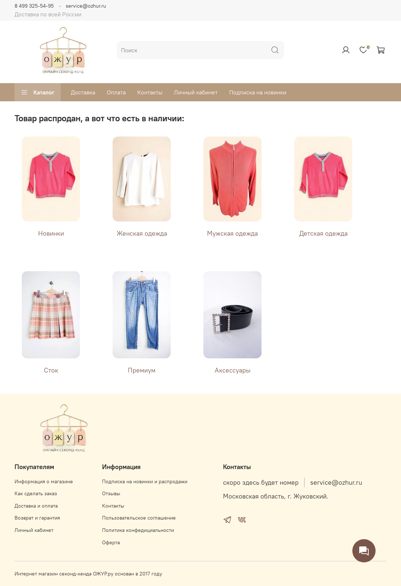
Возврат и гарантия (37, 517)
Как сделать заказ (36, 493)
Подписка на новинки (257, 92)
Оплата (116, 92)
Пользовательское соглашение (139, 517)
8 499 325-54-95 (34, 6)
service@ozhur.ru (86, 6)
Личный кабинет (196, 92)
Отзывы (111, 493)
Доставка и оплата (36, 505)
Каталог (37, 92)
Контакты (149, 92)
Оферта (111, 542)
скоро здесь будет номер (261, 483)
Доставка (83, 92)
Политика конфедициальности (138, 530)
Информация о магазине (44, 481)
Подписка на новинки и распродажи (144, 481)
